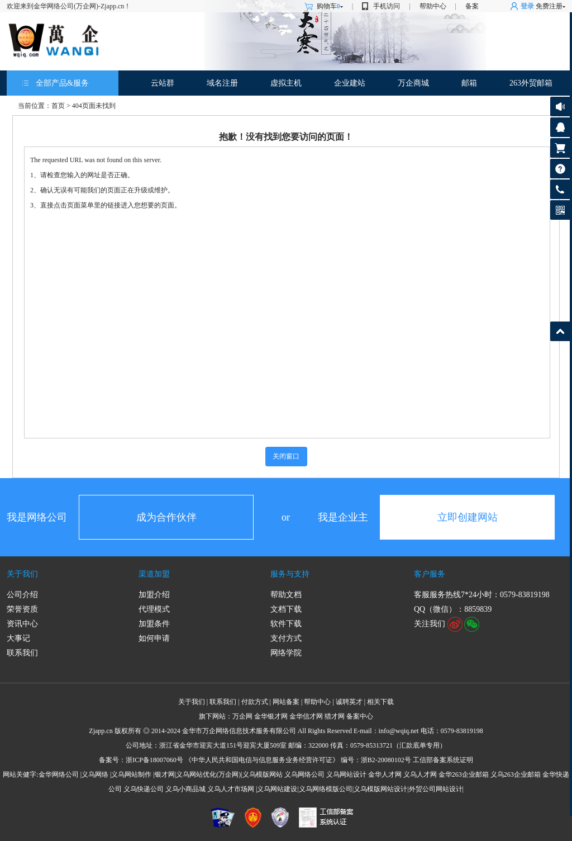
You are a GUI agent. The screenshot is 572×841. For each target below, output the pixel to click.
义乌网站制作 (131, 774)
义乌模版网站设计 (380, 789)
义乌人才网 (420, 774)
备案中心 (359, 716)
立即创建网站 (467, 517)
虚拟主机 (286, 83)
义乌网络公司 (304, 774)
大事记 (18, 638)
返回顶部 (560, 331)
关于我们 (22, 574)
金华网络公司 (59, 774)
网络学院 (286, 653)
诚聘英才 (349, 702)
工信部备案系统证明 (443, 760)
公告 (560, 106)
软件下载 (286, 624)
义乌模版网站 (262, 774)
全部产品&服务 (62, 83)
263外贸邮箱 (530, 83)
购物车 (330, 6)
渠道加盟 (154, 574)
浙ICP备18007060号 (154, 760)
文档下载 (286, 609)
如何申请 (154, 638)
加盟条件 (154, 624)
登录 (527, 6)
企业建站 (349, 83)
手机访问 (386, 6)
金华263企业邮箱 (463, 774)
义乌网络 (95, 774)
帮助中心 (433, 6)
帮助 (560, 168)
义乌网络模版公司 (325, 789)
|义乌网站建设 (276, 789)
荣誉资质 (22, 609)
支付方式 (286, 638)
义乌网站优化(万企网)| (209, 774)
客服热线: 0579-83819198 (560, 192)
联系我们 (22, 653)
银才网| (165, 774)
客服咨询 (560, 127)
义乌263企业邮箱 (515, 774)
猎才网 (335, 716)
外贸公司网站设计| (436, 789)
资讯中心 (22, 624)
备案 (472, 6)
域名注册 (222, 83)
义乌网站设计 (346, 774)
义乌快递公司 (143, 789)
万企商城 (413, 83)
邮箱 (469, 83)
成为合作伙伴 (166, 517)
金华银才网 (271, 716)
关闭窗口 (286, 456)
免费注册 (549, 6)
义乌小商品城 (185, 789)
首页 (58, 106)
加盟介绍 (154, 594)
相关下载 (380, 702)
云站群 (162, 83)
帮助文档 (286, 594)
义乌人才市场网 (230, 789)
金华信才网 (306, 716)
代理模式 (154, 609)
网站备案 (286, 702)
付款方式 (254, 702)
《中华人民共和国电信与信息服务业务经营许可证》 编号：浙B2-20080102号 (298, 760)
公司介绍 (22, 594)
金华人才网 (385, 774)
